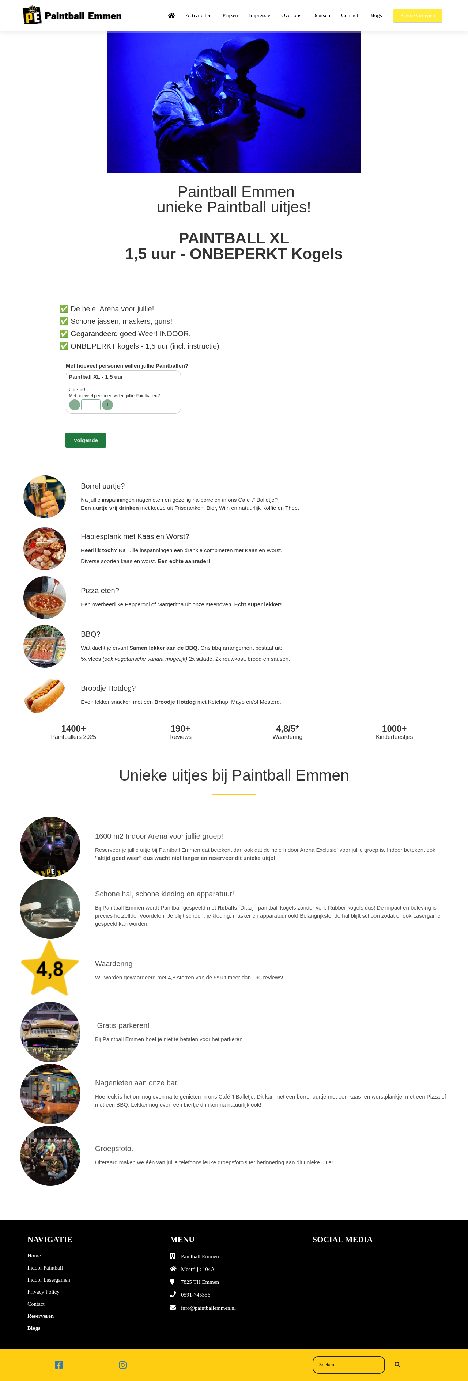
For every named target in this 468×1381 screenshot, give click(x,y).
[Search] (397, 1365)
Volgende (85, 440)
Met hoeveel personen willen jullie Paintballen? (127, 366)
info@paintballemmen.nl (208, 1308)
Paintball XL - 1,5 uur (96, 376)
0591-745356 (195, 1295)
